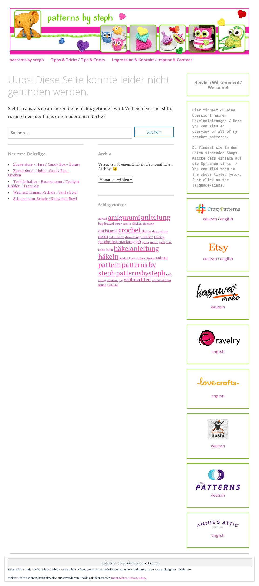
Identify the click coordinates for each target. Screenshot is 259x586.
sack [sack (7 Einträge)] (169, 274)
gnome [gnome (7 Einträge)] (154, 242)
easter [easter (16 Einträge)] (147, 236)
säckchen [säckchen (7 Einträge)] (112, 280)
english (226, 218)
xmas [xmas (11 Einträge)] (102, 284)
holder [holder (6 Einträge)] (101, 249)
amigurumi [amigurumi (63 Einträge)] (124, 217)
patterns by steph (27, 59)
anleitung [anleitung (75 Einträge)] (155, 217)
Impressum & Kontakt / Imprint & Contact (152, 59)
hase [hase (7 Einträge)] (169, 242)
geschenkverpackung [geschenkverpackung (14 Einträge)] (116, 241)
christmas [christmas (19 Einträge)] (108, 231)
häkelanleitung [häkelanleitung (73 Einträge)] (136, 248)
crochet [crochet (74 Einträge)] (129, 229)
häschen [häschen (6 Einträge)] (123, 258)
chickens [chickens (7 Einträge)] (148, 223)
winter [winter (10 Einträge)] (166, 280)
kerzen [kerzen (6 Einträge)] (141, 258)
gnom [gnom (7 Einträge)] (145, 242)
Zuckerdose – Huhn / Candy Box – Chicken (39, 172)
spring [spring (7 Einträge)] (102, 280)
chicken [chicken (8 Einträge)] (137, 224)
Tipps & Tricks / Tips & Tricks (78, 59)
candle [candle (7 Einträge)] (127, 223)
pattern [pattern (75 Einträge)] (109, 264)
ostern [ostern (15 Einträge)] (162, 257)
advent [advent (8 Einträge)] (102, 219)
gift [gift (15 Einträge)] (138, 241)
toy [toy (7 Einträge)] (121, 280)
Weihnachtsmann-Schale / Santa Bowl (45, 192)
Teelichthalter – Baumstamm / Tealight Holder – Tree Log (43, 183)
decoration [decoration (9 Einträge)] (159, 231)
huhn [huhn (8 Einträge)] (109, 250)
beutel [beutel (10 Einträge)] (109, 223)
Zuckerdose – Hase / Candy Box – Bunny (46, 164)
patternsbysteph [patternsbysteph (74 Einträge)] (140, 272)
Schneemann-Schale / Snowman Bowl (45, 198)
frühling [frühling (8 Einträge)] (159, 237)
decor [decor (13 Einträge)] (146, 231)
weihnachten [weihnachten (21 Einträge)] (137, 280)
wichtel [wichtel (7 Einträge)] (156, 280)
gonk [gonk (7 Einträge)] (162, 242)
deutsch (210, 218)
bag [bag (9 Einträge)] (100, 223)
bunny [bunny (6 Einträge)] (118, 223)
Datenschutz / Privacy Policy (128, 577)
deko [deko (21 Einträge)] (103, 237)
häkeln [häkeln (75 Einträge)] (108, 256)
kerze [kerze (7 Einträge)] (132, 258)
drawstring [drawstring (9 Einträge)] (133, 237)
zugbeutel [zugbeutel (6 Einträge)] (112, 285)
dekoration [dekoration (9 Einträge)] (116, 237)
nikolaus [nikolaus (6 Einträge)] (150, 258)
